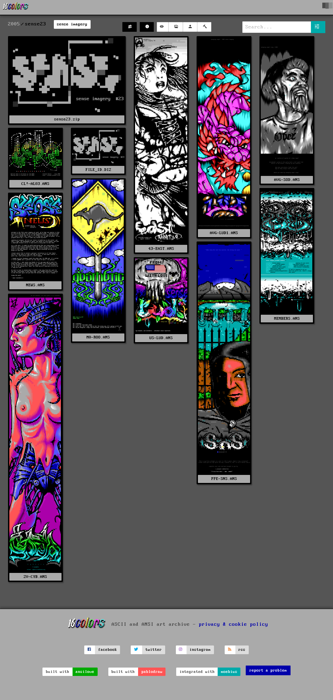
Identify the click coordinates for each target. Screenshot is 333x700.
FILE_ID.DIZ (98, 170)
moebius (229, 672)
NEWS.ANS (35, 285)
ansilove (85, 672)
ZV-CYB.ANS (35, 577)
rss (241, 649)
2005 (14, 24)
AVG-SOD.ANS (287, 180)
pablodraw (151, 672)
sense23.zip (67, 119)
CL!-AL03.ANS (35, 184)
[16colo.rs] (15, 7)
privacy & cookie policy (233, 624)
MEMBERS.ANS (287, 318)
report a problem (268, 670)
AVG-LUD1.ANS (224, 233)
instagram (200, 649)
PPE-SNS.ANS (224, 479)
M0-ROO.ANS (98, 337)
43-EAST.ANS (161, 248)
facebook (107, 649)
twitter (153, 649)
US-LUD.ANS (161, 338)
